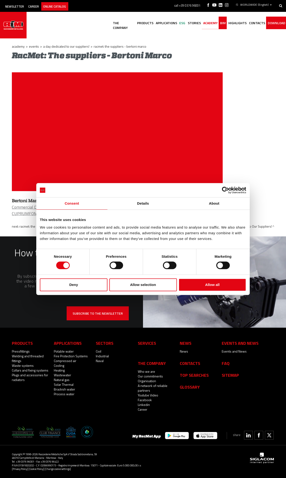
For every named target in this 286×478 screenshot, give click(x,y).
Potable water (64, 351)
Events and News (234, 351)
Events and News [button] (240, 343)
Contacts (190, 363)
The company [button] (101, 23)
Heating (59, 370)
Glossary (190, 387)
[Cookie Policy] (36, 469)
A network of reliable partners (152, 388)
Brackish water (64, 389)
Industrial (102, 356)
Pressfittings (21, 351)
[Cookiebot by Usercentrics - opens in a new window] (225, 190)
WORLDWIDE (254, 4)
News (184, 351)
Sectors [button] (104, 343)
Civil (98, 351)
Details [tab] (143, 203)
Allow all (212, 285)
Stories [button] (181, 23)
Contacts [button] (253, 23)
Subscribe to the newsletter (98, 313)
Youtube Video (148, 395)
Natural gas (61, 379)
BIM (214, 23)
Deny (73, 285)
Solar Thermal (64, 384)
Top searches (194, 375)
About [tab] (214, 203)
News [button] (185, 343)
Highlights (231, 23)
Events (34, 46)
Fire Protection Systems (71, 356)
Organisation (147, 380)
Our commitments (150, 376)
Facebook (145, 399)
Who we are (146, 371)
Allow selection (143, 285)
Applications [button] (148, 23)
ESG (167, 23)
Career (40, 4)
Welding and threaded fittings (28, 358)
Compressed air (65, 360)
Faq (226, 363)
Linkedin (144, 404)
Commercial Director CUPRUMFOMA (30, 210)
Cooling (59, 365)
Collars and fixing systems (30, 370)
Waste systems (23, 365)
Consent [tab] (72, 203)
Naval (100, 360)
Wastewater (62, 374)
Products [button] (125, 23)
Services (147, 343)
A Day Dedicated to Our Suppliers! (66, 46)
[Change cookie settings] (58, 469)
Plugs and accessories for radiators (30, 377)
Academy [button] (200, 23)
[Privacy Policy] (20, 469)
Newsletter (17, 4)
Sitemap (230, 375)
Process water (64, 393)
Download (275, 23)
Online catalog (64, 4)
